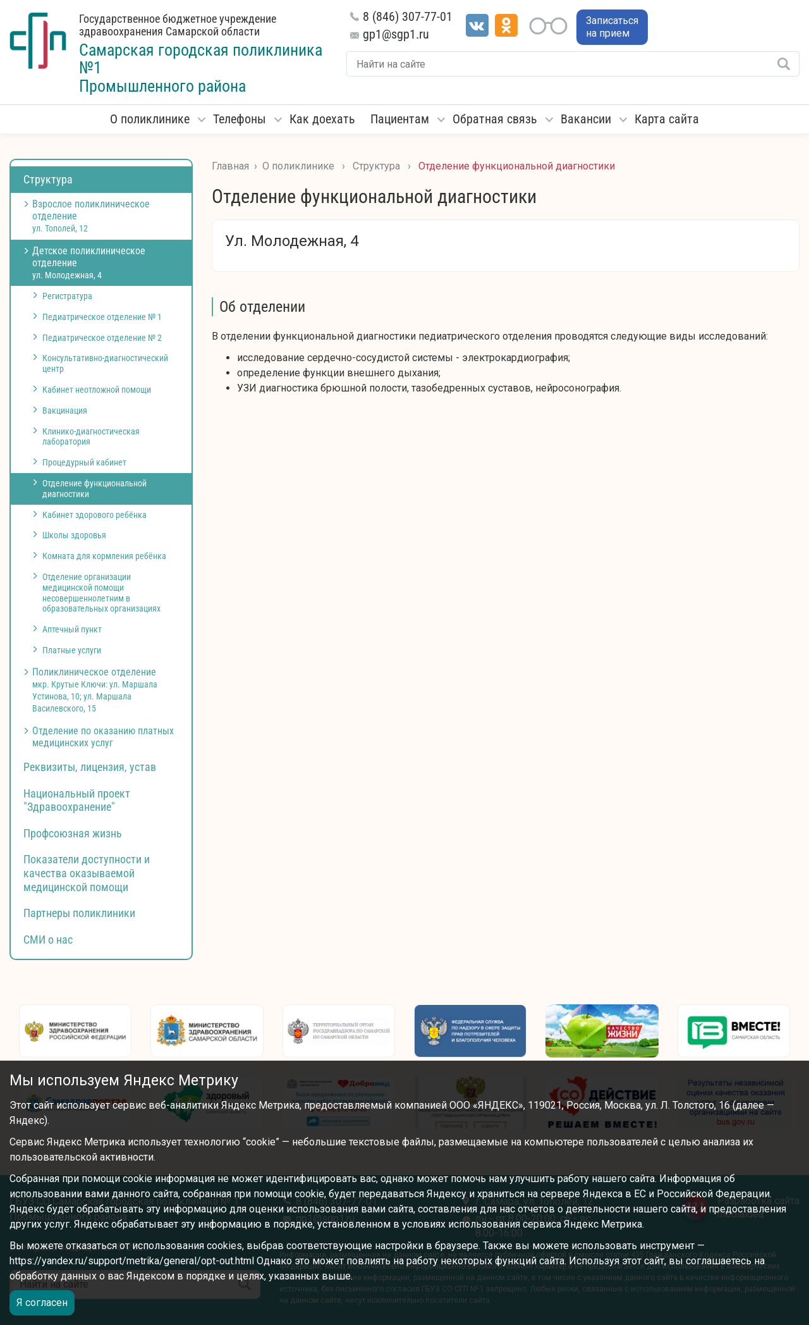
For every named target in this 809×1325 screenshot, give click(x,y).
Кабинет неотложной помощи (96, 390)
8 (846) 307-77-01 (408, 16)
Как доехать (322, 118)
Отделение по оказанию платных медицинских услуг (103, 737)
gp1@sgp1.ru (396, 34)
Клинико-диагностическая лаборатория (91, 436)
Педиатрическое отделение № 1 (102, 317)
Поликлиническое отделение (94, 690)
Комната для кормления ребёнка (104, 556)
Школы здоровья (74, 535)
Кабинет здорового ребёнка (94, 515)
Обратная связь (495, 118)
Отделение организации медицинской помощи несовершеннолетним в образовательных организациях (101, 592)
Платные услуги (71, 650)
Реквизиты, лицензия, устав (89, 766)
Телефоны (239, 118)
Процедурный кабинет (84, 462)
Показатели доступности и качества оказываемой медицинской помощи (86, 873)
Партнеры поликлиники (79, 913)
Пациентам (399, 118)
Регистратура (67, 296)
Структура (48, 179)
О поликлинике (150, 118)
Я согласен (42, 1303)
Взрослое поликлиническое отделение (91, 215)
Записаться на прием (612, 27)
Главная (230, 166)
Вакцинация (64, 410)
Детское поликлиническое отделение (88, 262)
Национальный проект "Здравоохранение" (76, 800)
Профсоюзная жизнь (72, 833)
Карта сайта (667, 118)
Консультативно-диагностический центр (105, 363)
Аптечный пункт (72, 629)
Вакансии (586, 118)
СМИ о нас (48, 939)
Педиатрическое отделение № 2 (102, 338)
